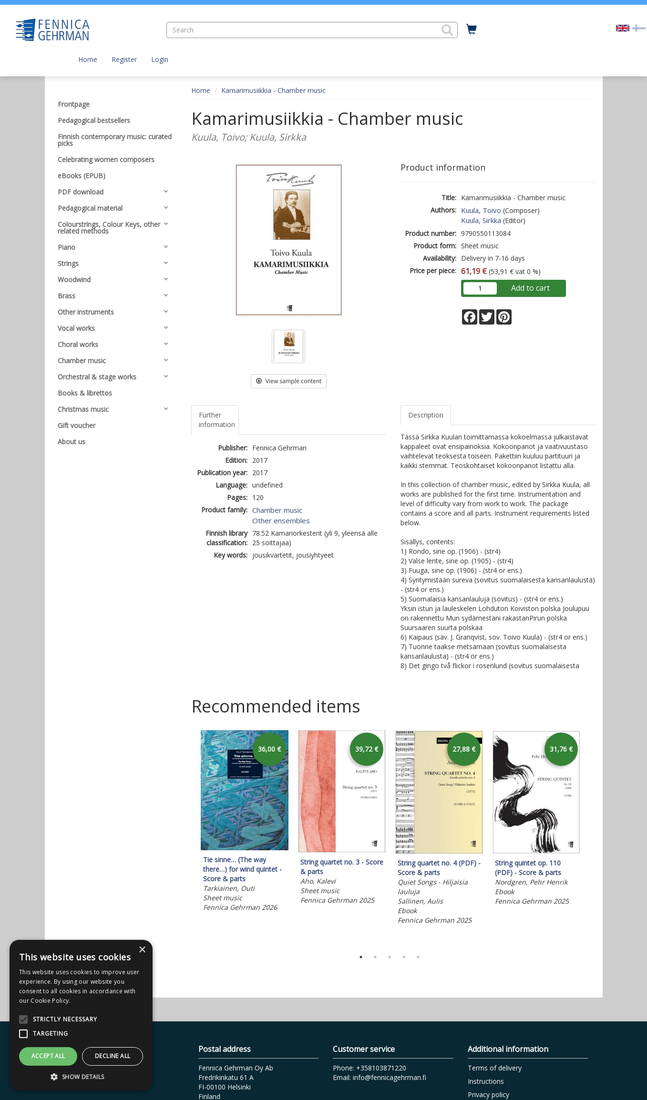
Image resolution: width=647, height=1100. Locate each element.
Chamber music (277, 510)
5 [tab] (418, 957)
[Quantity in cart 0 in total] (471, 29)
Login (159, 59)
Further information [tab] (217, 419)
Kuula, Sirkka (481, 220)
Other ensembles (281, 520)
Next (591, 837)
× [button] (141, 950)
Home (87, 59)
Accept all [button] (48, 1056)
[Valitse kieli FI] (639, 27)
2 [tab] (375, 957)
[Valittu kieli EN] (623, 27)
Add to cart (530, 288)
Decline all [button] (112, 1056)
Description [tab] (425, 414)
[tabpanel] (244, 822)
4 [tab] (404, 957)
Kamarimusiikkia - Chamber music (273, 90)
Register (124, 59)
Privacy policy (488, 1094)
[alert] (81, 1015)
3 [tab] (389, 957)
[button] (447, 30)
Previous (189, 837)
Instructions (486, 1081)
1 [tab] (361, 957)
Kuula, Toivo (481, 210)
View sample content (288, 381)
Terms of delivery (495, 1067)
